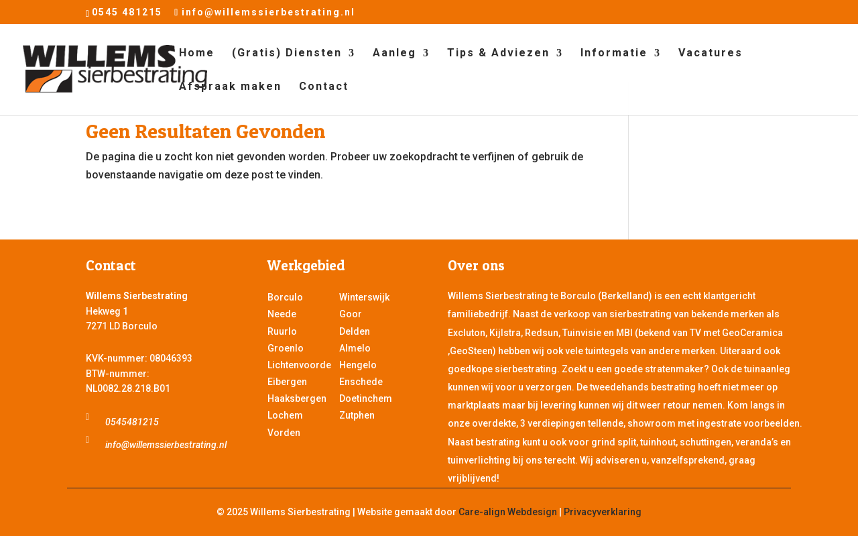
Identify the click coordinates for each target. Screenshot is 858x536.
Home (196, 53)
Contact (324, 87)
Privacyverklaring (602, 511)
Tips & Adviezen (498, 53)
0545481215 (132, 422)
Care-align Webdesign (507, 511)
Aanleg (394, 53)
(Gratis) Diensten (287, 53)
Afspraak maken (230, 87)
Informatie (614, 53)
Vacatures (710, 53)
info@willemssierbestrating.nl (166, 444)
